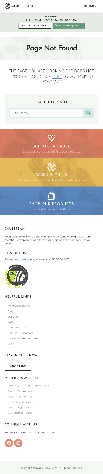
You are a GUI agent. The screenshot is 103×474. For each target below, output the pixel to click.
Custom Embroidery (20, 391)
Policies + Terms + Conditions (25, 338)
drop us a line (21, 259)
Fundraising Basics (19, 305)
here (57, 77)
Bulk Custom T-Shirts (20, 412)
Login (11, 344)
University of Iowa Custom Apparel (28, 385)
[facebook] (9, 443)
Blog (10, 311)
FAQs (11, 322)
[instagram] (18, 443)
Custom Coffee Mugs (20, 396)
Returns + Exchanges (20, 333)
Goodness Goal (17, 327)
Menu (90, 5)
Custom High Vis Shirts (21, 407)
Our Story (13, 316)
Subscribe (17, 366)
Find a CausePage (35, 25)
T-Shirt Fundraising (19, 402)
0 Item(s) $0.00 (69, 25)
